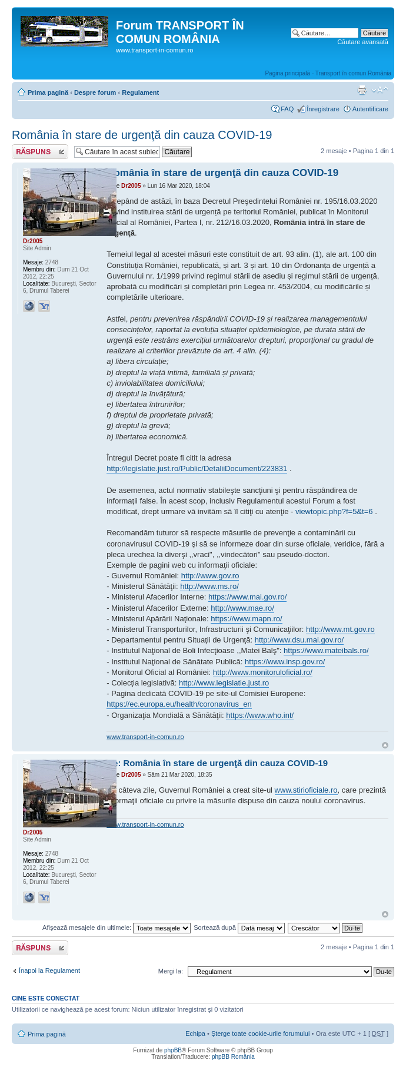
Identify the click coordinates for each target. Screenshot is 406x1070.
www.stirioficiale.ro (306, 790)
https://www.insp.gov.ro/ (285, 661)
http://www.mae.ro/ (242, 608)
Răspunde (40, 151)
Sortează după (239, 927)
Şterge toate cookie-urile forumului (260, 1033)
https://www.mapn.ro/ (246, 618)
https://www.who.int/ (260, 715)
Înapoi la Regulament (49, 970)
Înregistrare (323, 108)
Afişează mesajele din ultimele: (116, 927)
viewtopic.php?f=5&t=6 (334, 511)
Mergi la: (170, 971)
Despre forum (95, 92)
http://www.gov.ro (210, 575)
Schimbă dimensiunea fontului (379, 90)
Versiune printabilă (361, 90)
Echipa (195, 1033)
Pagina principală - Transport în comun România (328, 73)
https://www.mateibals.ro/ (326, 650)
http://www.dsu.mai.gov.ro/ (299, 639)
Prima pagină (48, 92)
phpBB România (233, 1057)
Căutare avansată (362, 41)
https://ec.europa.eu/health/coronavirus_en (179, 704)
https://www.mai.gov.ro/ (247, 596)
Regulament (140, 92)
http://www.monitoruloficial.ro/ (262, 672)
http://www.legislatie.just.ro (224, 682)
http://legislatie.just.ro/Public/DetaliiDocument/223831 (197, 468)
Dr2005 (131, 186)
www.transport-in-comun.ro (145, 736)
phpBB (173, 1050)
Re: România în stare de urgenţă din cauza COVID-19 (217, 763)
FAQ (287, 108)
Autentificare (370, 108)
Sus (385, 745)
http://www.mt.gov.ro (340, 629)
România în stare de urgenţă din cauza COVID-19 (142, 134)
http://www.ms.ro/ (209, 586)
